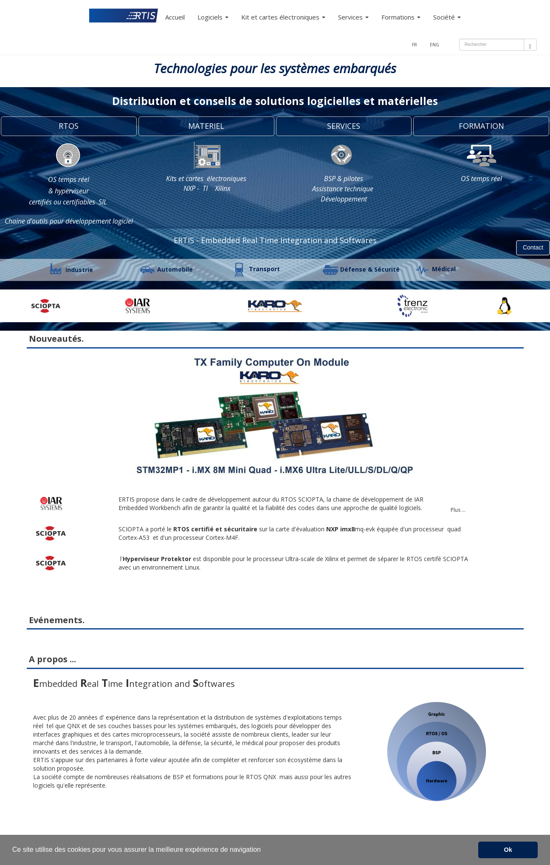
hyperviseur (72, 191)
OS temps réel (68, 179)
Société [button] (447, 17)
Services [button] (353, 17)
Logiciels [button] (212, 17)
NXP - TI (195, 188)
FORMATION (481, 126)
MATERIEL (206, 126)
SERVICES (343, 126)
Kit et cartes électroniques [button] (283, 17)
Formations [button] (400, 17)
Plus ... (458, 509)
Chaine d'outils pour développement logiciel (69, 221)
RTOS (69, 126)
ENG (434, 45)
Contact (533, 247)
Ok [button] (508, 849)
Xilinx (223, 188)
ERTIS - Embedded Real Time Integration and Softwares (275, 240)
